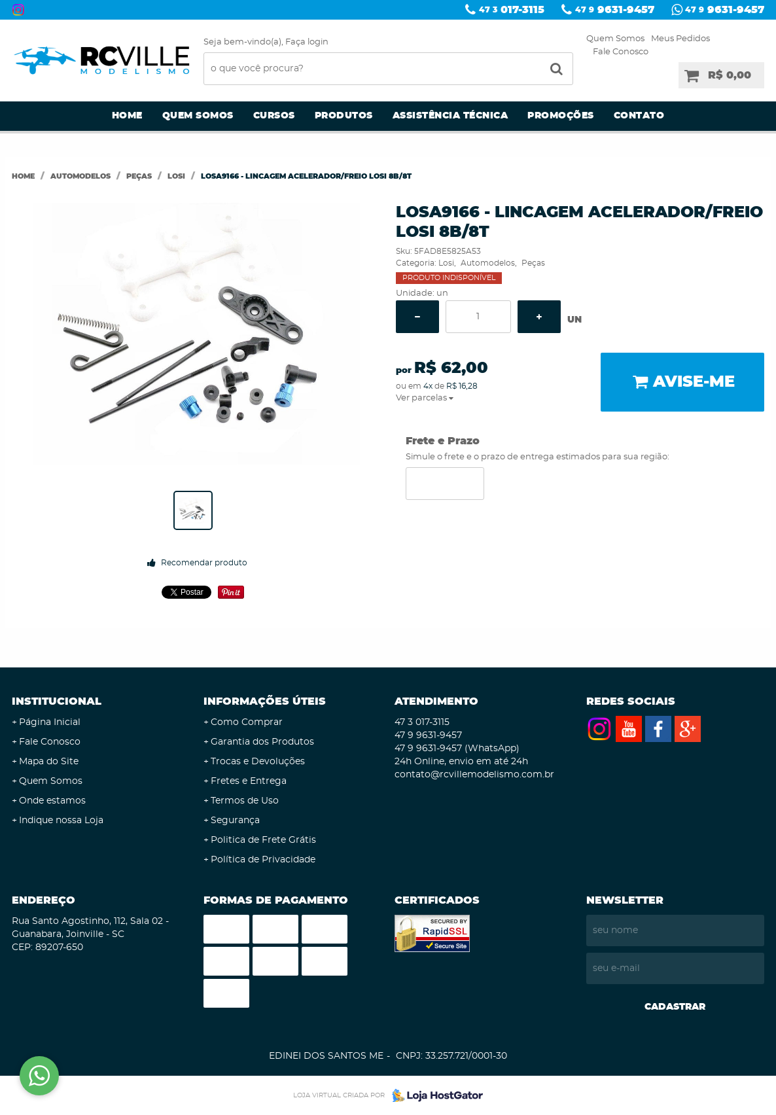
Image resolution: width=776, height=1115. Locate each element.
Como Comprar (247, 722)
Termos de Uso (245, 800)
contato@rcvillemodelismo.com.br (474, 774)
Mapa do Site (49, 761)
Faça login (306, 42)
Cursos (274, 115)
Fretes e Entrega (249, 781)
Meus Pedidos (680, 39)
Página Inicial (49, 722)
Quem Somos (615, 39)
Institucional (56, 701)
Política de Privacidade (263, 859)
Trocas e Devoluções (258, 761)
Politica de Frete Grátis (263, 840)
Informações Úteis (264, 701)
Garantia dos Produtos (262, 742)
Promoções (560, 115)
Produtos (344, 115)
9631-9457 (614, 10)
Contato (639, 115)
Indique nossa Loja (61, 820)
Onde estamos (52, 800)
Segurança (235, 820)
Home (127, 115)
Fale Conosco (620, 52)
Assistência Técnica (450, 115)
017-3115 (511, 10)
